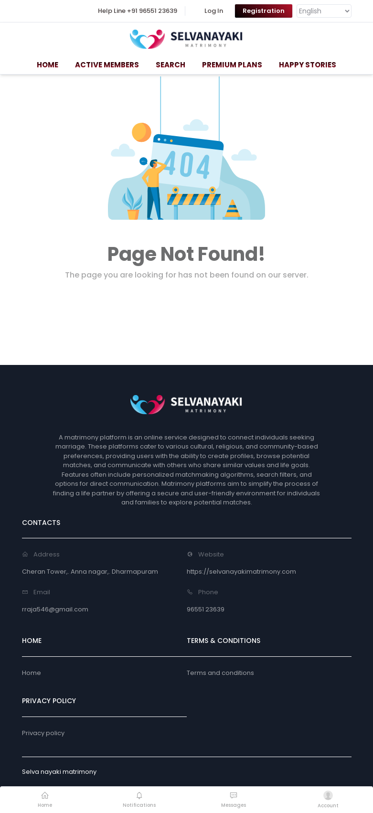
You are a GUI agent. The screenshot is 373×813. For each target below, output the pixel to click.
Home (31, 672)
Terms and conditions (220, 672)
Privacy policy (43, 733)
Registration (264, 10)
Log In (213, 10)
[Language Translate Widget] (324, 11)
